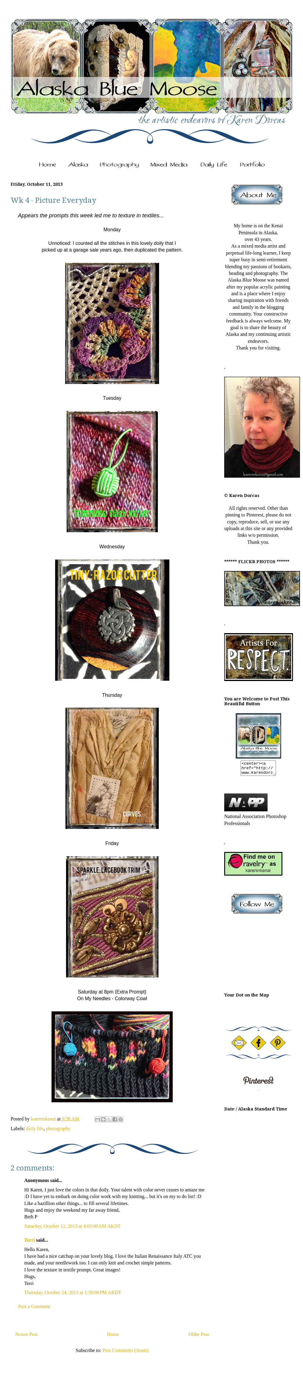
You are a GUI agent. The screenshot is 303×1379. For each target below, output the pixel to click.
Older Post (198, 1334)
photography (58, 1128)
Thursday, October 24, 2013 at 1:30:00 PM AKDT (72, 1292)
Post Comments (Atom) (125, 1350)
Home (113, 1334)
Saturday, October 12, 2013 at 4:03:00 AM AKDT (72, 1226)
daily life (34, 1128)
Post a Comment (34, 1306)
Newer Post (26, 1334)
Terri (29, 1240)
